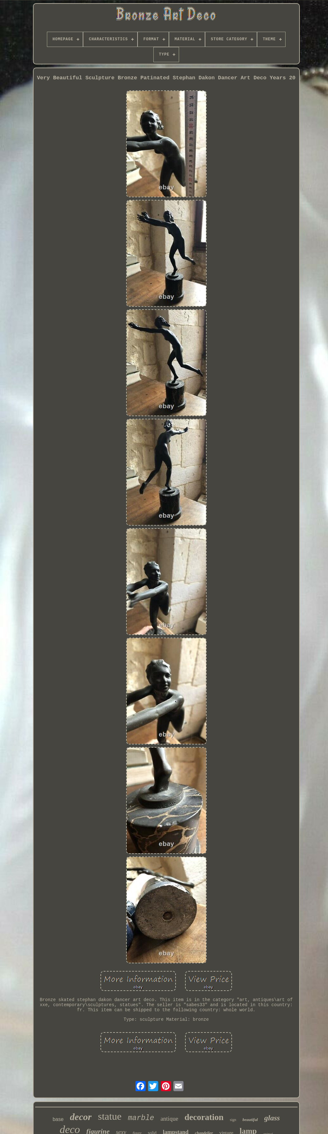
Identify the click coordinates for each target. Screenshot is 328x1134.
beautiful (250, 1119)
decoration (203, 1117)
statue (110, 1116)
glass (272, 1118)
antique (169, 1118)
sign (233, 1120)
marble (141, 1118)
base (58, 1119)
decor (81, 1116)
